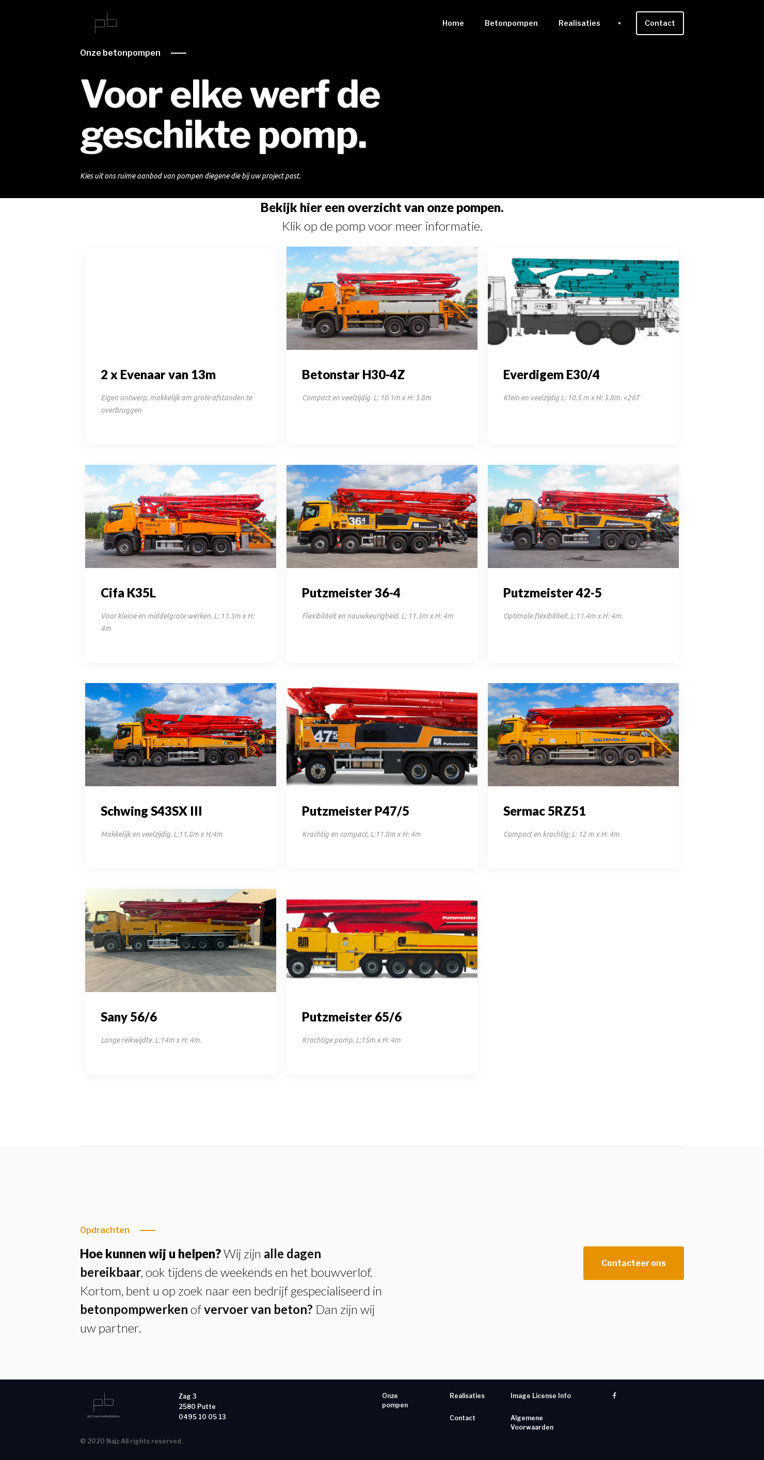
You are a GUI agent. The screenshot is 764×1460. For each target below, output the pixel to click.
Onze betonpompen (120, 53)
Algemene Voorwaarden (532, 1422)
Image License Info (541, 1396)
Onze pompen (395, 1400)
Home (453, 23)
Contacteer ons (633, 1263)
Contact (660, 23)
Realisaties (579, 23)
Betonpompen (511, 23)
